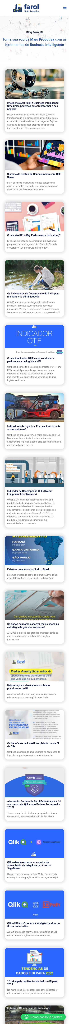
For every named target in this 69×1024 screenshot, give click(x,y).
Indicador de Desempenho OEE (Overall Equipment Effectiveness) (29, 493)
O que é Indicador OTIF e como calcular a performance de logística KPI (31, 360)
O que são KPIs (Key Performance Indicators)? (33, 235)
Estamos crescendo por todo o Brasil (28, 569)
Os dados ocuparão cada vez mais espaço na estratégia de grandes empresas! (33, 626)
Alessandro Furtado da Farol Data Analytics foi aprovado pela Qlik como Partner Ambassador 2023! (34, 804)
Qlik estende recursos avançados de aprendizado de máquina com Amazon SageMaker (29, 865)
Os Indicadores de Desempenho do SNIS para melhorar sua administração (33, 295)
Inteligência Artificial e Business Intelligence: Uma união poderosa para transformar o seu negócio (33, 106)
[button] (64, 8)
